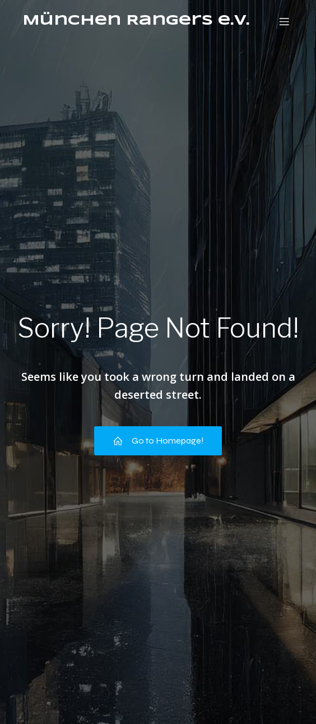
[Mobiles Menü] (284, 21)
